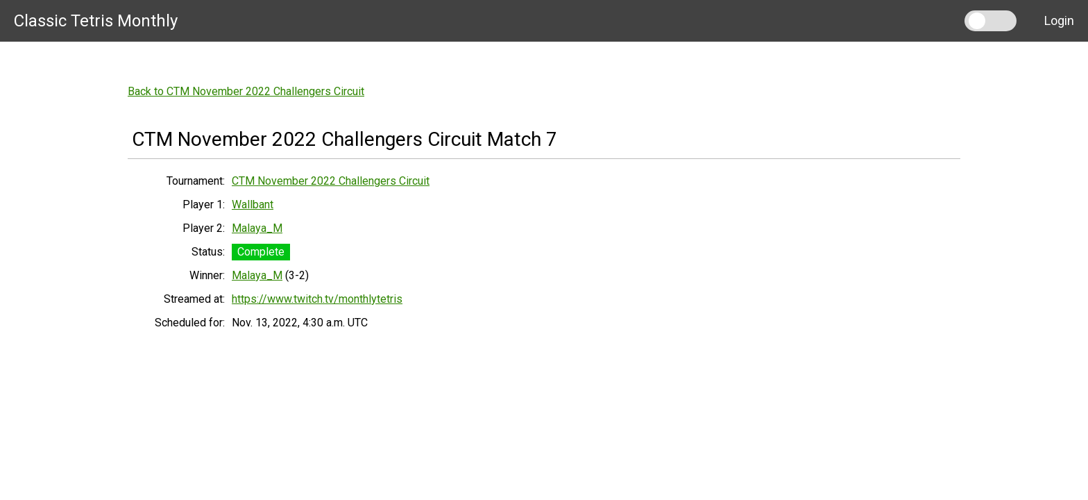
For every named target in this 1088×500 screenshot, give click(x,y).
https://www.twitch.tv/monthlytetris (317, 299)
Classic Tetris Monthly (96, 21)
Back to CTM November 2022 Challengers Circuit (246, 91)
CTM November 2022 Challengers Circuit (331, 181)
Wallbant (252, 204)
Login (1059, 20)
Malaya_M (257, 228)
